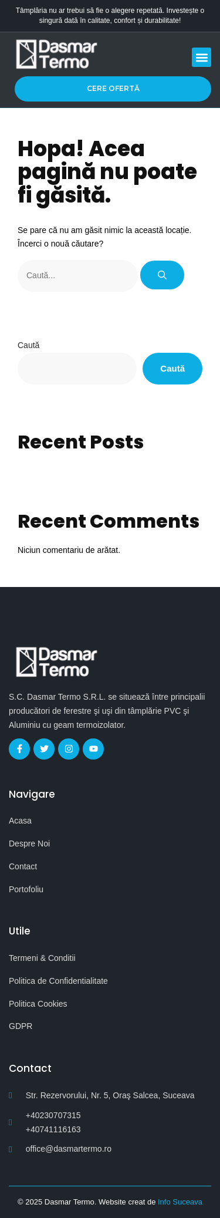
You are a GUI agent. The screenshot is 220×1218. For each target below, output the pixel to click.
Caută (28, 345)
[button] (201, 57)
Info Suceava (180, 1201)
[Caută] (162, 275)
